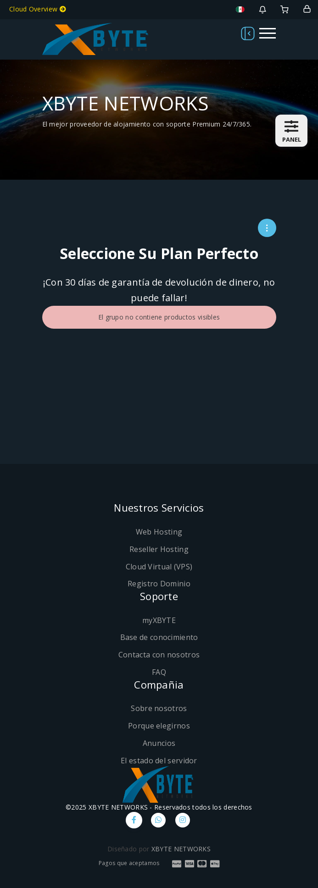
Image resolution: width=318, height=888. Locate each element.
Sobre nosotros (159, 708)
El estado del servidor (159, 761)
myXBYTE (159, 620)
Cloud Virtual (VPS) (159, 567)
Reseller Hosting (159, 549)
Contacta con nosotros (159, 655)
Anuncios (159, 743)
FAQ (159, 672)
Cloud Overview (37, 9)
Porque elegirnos (159, 726)
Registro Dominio (159, 584)
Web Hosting (159, 532)
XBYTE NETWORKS (181, 848)
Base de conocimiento (159, 637)
